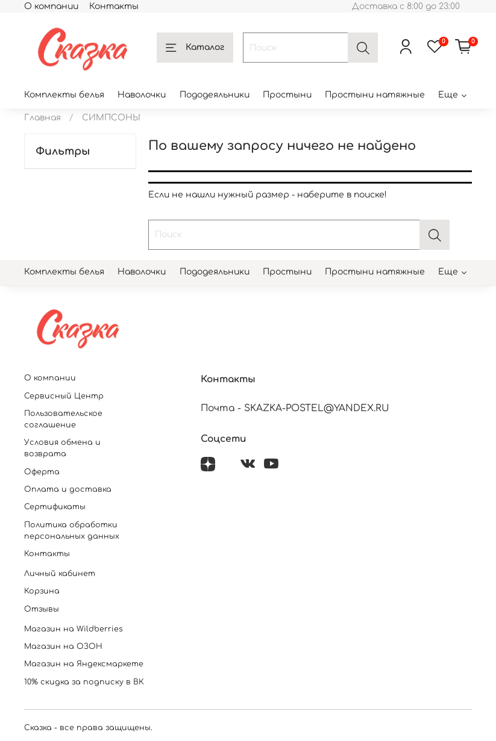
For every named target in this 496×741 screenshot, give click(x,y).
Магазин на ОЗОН (63, 646)
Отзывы (41, 609)
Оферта (42, 472)
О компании (51, 6)
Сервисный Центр (64, 396)
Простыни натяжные (375, 94)
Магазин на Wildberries (73, 629)
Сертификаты (55, 507)
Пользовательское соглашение (63, 419)
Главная (42, 117)
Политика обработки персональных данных (71, 531)
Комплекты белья (64, 94)
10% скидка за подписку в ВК (84, 682)
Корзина (42, 591)
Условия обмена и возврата (62, 448)
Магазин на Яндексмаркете (83, 664)
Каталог (195, 48)
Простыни (287, 94)
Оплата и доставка (67, 489)
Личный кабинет (59, 573)
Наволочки (142, 94)
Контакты (114, 6)
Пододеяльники (215, 94)
